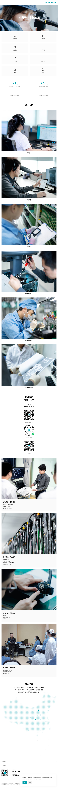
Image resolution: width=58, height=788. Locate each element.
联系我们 (4, 761)
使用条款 (4, 765)
